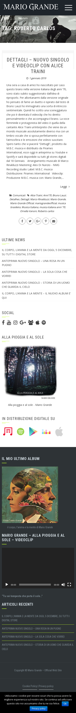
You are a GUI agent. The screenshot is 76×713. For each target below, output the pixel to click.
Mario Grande (58, 199)
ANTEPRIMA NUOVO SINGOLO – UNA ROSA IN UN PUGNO (31, 628)
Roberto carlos (46, 211)
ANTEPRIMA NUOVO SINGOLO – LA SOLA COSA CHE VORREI (33, 636)
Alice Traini (36, 195)
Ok (65, 703)
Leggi (65, 186)
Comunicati (19, 195)
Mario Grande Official (22, 203)
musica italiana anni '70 (52, 207)
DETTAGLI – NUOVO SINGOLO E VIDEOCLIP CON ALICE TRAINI (38, 65)
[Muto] (63, 584)
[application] (38, 568)
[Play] (7, 584)
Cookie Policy (30, 686)
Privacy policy (46, 686)
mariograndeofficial (46, 203)
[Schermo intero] (69, 584)
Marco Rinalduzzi (39, 199)
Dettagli (24, 199)
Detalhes (14, 199)
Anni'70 (47, 195)
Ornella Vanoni (28, 211)
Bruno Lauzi (59, 195)
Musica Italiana (30, 207)
